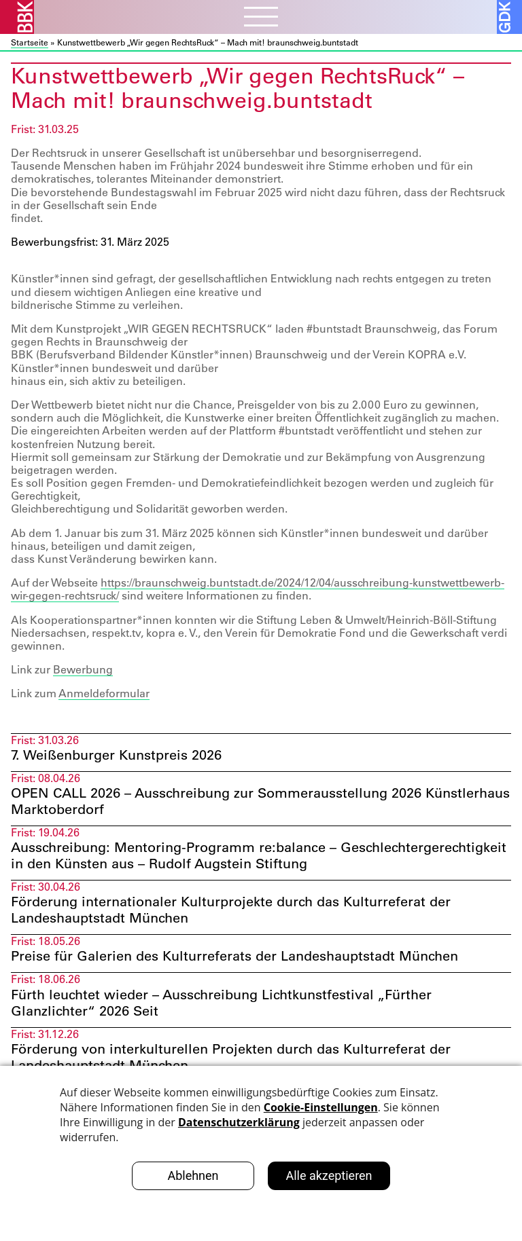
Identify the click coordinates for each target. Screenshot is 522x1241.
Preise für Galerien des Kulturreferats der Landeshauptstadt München (234, 956)
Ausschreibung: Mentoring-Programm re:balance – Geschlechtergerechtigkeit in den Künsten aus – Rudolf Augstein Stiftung (258, 855)
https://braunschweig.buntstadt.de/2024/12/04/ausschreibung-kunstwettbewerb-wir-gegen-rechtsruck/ (257, 589)
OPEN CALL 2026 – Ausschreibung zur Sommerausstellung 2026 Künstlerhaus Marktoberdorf (260, 801)
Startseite (29, 42)
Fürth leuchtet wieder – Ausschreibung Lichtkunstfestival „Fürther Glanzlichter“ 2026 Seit (221, 1002)
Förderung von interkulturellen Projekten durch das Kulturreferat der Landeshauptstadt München (231, 1057)
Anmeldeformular (104, 693)
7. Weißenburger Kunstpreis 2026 (116, 755)
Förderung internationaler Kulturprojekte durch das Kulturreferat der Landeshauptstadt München (231, 909)
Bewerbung (83, 669)
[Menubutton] (261, 18)
